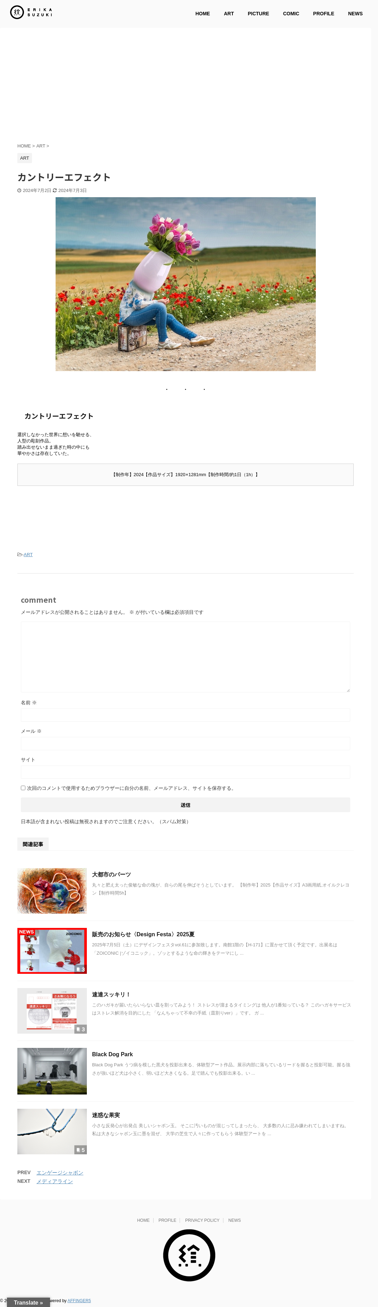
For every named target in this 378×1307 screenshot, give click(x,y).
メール (31, 732)
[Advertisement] (185, 90)
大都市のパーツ (111, 876)
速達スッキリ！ (111, 996)
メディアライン (54, 1183)
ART (229, 13)
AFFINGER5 (79, 1302)
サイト (28, 761)
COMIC (291, 13)
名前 (29, 704)
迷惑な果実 (106, 1117)
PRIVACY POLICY (202, 1221)
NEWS (355, 13)
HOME (202, 13)
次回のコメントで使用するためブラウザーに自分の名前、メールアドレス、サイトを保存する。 (131, 789)
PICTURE (258, 13)
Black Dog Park (112, 1056)
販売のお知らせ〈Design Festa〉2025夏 (143, 936)
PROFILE (323, 13)
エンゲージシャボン (59, 1174)
